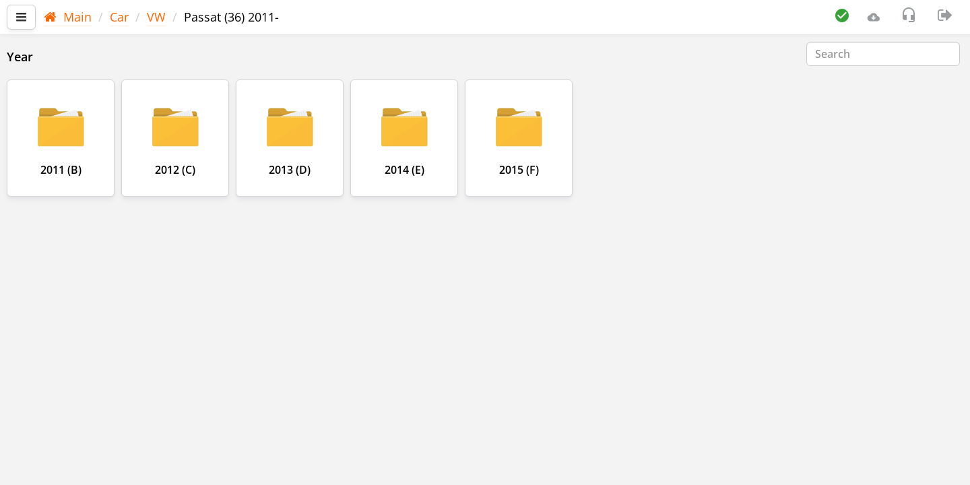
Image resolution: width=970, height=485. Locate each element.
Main (68, 17)
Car (119, 17)
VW (156, 17)
